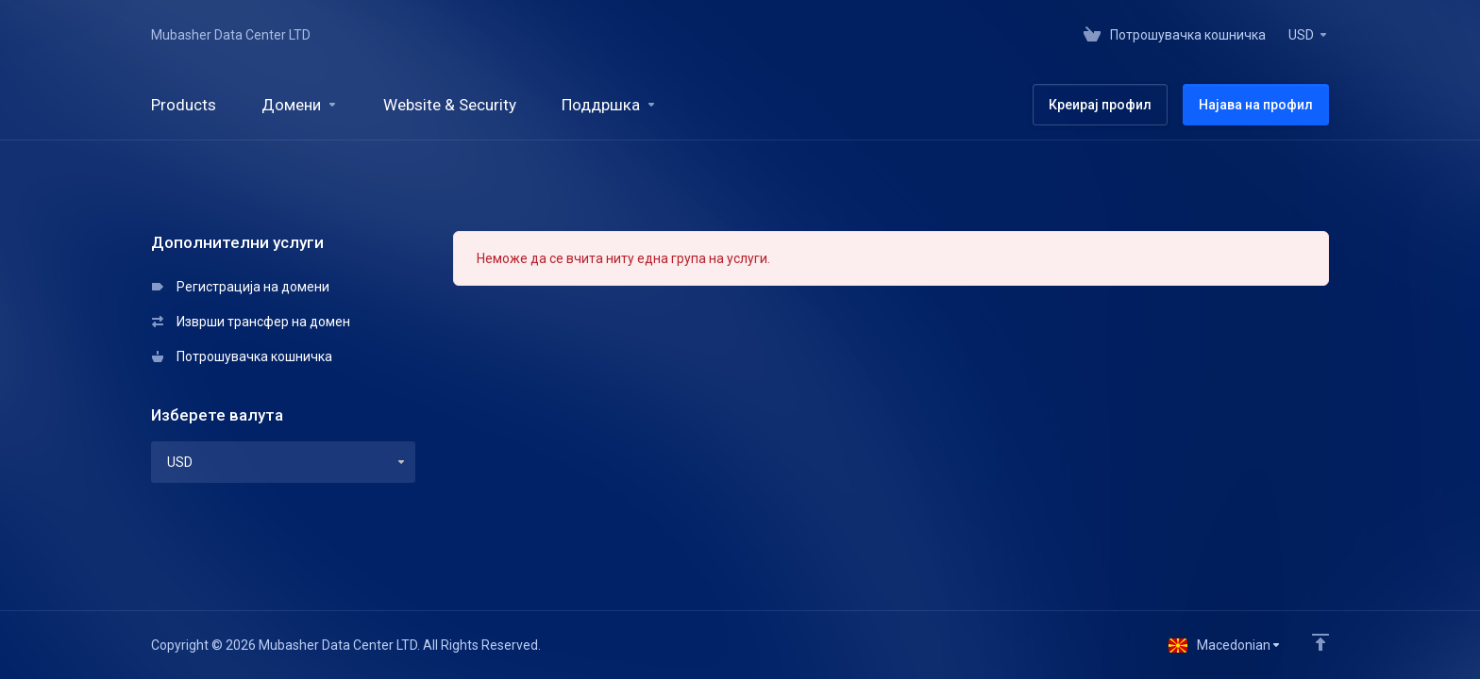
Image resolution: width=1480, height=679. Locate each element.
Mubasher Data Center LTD (231, 34)
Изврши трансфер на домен (251, 321)
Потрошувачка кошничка (242, 356)
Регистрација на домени (240, 286)
